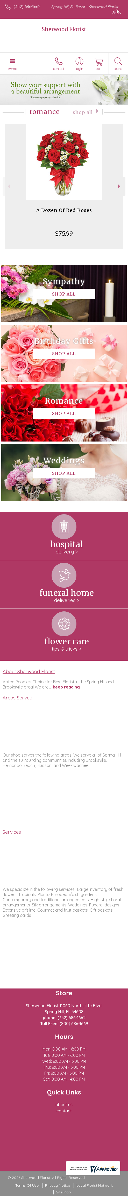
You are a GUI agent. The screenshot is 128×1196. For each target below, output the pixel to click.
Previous (8, 186)
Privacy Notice (57, 1185)
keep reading (66, 687)
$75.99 (64, 233)
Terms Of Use (27, 1185)
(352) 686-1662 (27, 6)
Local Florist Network (94, 1185)
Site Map (63, 1192)
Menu (12, 69)
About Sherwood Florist (29, 671)
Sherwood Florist (64, 29)
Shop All (83, 112)
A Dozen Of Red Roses (64, 210)
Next (119, 186)
